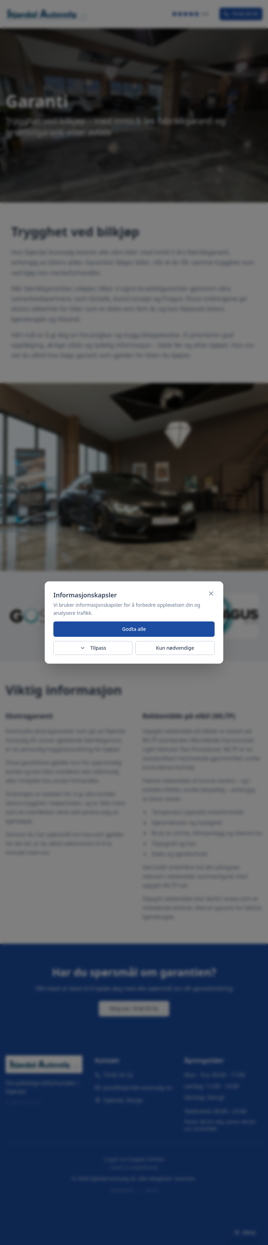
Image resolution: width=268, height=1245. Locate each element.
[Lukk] (211, 593)
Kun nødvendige (175, 647)
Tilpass (93, 647)
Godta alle (134, 629)
